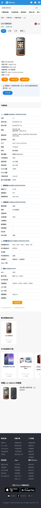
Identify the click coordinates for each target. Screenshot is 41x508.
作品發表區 (4, 451)
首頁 (2, 18)
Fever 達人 (4, 445)
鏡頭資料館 (18, 445)
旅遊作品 (3, 473)
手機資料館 (5, 12)
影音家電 (31, 454)
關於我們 (31, 464)
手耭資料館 (17, 18)
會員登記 (31, 473)
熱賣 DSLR (18, 476)
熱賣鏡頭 (17, 473)
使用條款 (31, 476)
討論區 (3, 454)
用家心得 (32, 12)
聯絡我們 (31, 467)
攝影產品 (31, 445)
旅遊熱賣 (3, 467)
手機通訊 (31, 448)
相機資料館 (18, 443)
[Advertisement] (20, 417)
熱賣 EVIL (18, 479)
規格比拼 (25, 79)
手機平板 (9, 18)
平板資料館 (14, 12)
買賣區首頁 (31, 443)
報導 (22, 31)
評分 (2, 27)
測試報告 (23, 12)
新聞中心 (3, 443)
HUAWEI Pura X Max (25, 367)
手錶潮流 (31, 457)
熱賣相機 (17, 470)
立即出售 (8, 93)
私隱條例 (31, 479)
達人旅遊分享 (5, 476)
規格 (3, 31)
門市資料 (17, 464)
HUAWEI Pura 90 (9, 366)
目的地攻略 (4, 470)
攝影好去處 (4, 464)
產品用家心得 (19, 454)
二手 (15, 31)
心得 (9, 31)
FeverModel (4, 448)
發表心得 (9, 27)
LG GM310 (8, 335)
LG (25, 18)
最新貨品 (17, 467)
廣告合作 (31, 470)
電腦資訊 (31, 451)
